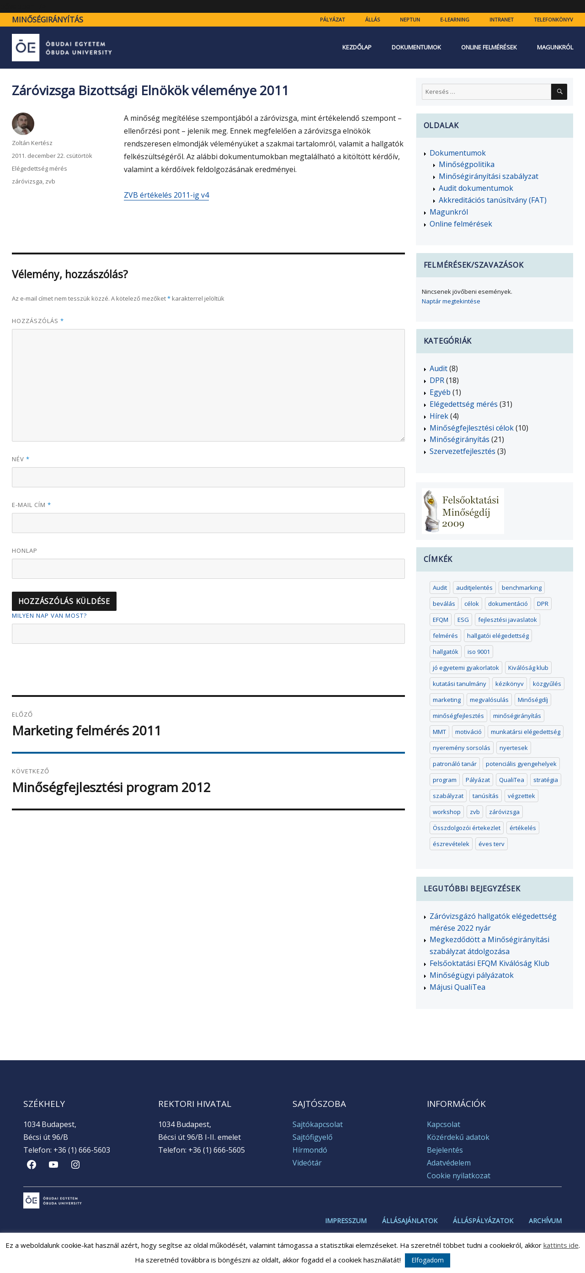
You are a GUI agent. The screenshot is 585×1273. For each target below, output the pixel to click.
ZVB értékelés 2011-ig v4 (166, 195)
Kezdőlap (357, 47)
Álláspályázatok (483, 1221)
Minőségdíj (533, 700)
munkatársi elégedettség (525, 732)
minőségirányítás (517, 716)
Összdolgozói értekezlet (466, 828)
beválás (444, 603)
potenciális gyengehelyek (521, 764)
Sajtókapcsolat (317, 1124)
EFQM (440, 619)
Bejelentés (445, 1150)
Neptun (410, 19)
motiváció (468, 732)
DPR (437, 380)
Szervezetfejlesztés (462, 451)
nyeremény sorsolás (461, 748)
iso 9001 (479, 651)
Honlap (24, 550)
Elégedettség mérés (39, 168)
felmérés (445, 635)
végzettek (521, 796)
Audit (438, 368)
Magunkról (555, 47)
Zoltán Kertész (32, 143)
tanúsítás (486, 796)
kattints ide (561, 1245)
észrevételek (451, 844)
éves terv (492, 844)
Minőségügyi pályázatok (472, 975)
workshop (447, 812)
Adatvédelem (449, 1163)
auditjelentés (474, 587)
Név (21, 459)
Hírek (439, 416)
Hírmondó (309, 1150)
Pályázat (332, 19)
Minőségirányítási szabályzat (488, 176)
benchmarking (522, 587)
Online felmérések (489, 47)
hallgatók (445, 651)
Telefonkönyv (553, 19)
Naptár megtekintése (451, 301)
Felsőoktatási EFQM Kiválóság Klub (489, 963)
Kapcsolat (443, 1124)
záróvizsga (27, 181)
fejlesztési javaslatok (507, 619)
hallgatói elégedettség (498, 635)
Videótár (307, 1163)
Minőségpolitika (467, 164)
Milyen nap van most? (49, 615)
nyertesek (514, 748)
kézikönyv (509, 684)
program (445, 780)
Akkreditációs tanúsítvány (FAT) (493, 200)
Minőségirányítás (47, 20)
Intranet (501, 19)
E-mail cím (31, 505)
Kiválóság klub (528, 667)
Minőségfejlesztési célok (472, 428)
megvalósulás (489, 700)
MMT (439, 732)
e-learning (454, 19)
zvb (50, 181)
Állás (372, 19)
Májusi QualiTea (457, 987)
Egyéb (440, 392)
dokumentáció (508, 603)
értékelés (523, 828)
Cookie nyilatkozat (458, 1176)
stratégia (545, 780)
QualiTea (511, 780)
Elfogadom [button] (427, 1260)
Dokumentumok (416, 47)
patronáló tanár (455, 764)
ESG (463, 619)
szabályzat (448, 796)
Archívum (545, 1221)
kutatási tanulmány (459, 684)
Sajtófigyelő (312, 1137)
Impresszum (346, 1221)
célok (471, 603)
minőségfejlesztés (458, 716)
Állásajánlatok (409, 1221)
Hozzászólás (38, 321)
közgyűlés (547, 684)
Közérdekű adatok (458, 1137)
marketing (447, 700)
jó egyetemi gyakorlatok (466, 667)
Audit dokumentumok (476, 188)
